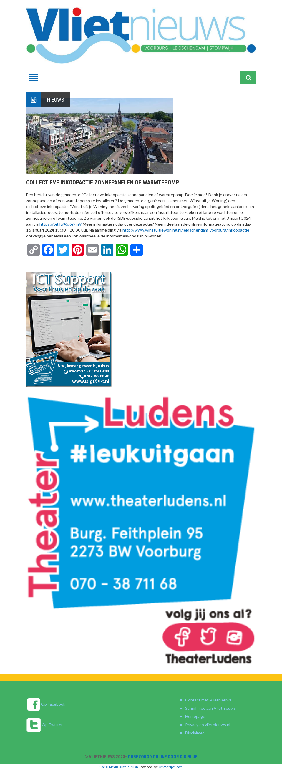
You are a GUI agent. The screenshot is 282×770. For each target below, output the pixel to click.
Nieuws (55, 100)
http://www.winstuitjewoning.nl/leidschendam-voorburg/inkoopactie (185, 229)
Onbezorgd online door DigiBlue (163, 756)
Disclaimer (194, 732)
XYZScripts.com (171, 767)
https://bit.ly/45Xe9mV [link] (61, 224)
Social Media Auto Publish (118, 767)
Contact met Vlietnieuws (208, 699)
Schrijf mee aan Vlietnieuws (210, 708)
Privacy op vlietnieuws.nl (207, 724)
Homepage (195, 716)
